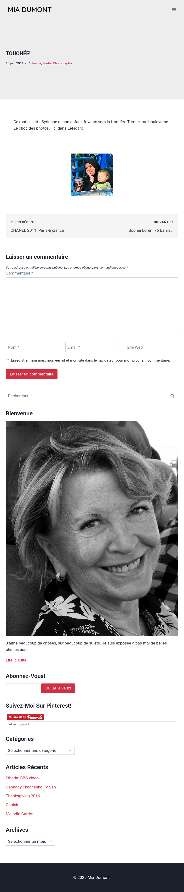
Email (73, 347)
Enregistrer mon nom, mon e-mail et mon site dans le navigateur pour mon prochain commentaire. (90, 360)
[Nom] (32, 347)
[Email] (92, 347)
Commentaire (19, 273)
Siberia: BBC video (22, 778)
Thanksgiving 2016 (23, 795)
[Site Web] (151, 347)
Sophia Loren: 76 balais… (134, 226)
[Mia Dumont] (30, 9)
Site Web (135, 347)
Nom (13, 347)
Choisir (12, 804)
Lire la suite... (18, 660)
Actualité (34, 63)
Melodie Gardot (20, 813)
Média (47, 63)
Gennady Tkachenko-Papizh (31, 787)
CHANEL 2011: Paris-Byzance (49, 226)
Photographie (62, 63)
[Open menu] (173, 9)
